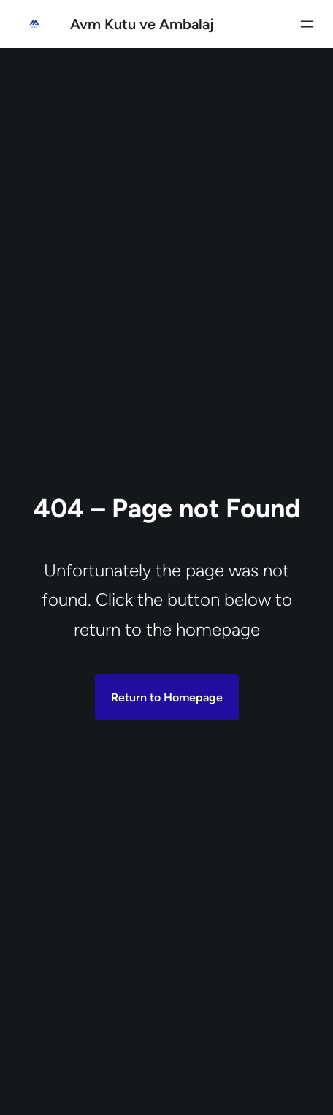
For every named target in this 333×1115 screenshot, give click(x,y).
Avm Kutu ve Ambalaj (142, 24)
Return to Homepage (167, 697)
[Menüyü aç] (306, 24)
